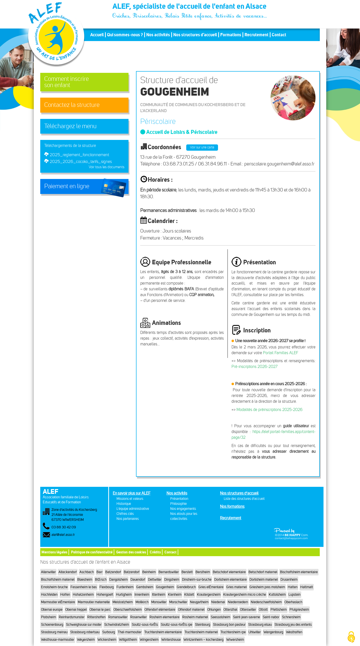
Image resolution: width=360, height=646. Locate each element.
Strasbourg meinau (54, 632)
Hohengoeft (104, 594)
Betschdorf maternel (262, 572)
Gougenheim (165, 587)
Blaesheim (84, 579)
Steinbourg (202, 624)
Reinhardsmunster (71, 617)
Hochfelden (49, 594)
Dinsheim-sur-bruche (197, 579)
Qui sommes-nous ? (125, 34)
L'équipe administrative (132, 509)
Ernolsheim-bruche (54, 587)
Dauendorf (137, 579)
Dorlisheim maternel (264, 579)
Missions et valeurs (129, 499)
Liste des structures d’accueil (244, 499)
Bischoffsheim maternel (57, 579)
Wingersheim (149, 639)
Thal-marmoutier (130, 632)
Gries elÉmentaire (211, 587)
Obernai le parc (100, 609)
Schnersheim (291, 617)
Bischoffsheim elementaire (299, 572)
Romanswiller (118, 617)
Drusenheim (289, 579)
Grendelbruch (186, 587)
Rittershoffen (96, 617)
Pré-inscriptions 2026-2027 (255, 366)
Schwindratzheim (116, 624)
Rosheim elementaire (165, 617)
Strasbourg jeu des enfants (293, 624)
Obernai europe (51, 609)
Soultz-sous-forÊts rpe (176, 624)
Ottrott (263, 609)
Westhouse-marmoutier (57, 639)
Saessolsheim (220, 617)
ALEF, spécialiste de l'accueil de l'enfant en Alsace (190, 7)
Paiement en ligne (66, 186)
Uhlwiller (254, 632)
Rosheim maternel (195, 617)
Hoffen (65, 594)
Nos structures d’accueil (195, 34)
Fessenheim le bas (83, 587)
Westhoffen (294, 632)
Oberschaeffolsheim (128, 609)
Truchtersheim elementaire (163, 632)
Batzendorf (113, 572)
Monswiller (158, 602)
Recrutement (256, 34)
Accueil (97, 34)
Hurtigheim (124, 594)
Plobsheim (48, 617)
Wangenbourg (273, 632)
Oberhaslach (293, 602)
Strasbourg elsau (260, 624)
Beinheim (149, 572)
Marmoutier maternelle (94, 602)
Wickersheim (107, 639)
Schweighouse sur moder (84, 624)
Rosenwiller (138, 617)
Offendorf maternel (191, 609)
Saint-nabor (271, 617)
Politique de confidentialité (91, 552)
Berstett (187, 572)
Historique (123, 504)
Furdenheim (125, 587)
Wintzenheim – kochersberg (204, 639)
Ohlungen (214, 609)
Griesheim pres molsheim (267, 587)
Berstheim (203, 572)
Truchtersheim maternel (201, 632)
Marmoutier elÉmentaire (58, 602)
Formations (230, 34)
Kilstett (189, 594)
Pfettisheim (278, 609)
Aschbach (87, 572)
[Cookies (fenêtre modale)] (351, 637)
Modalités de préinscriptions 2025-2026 (269, 409)
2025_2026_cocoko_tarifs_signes (81, 161)
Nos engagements (183, 509)
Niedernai (218, 602)
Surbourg (108, 632)
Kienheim (175, 594)
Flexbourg (107, 587)
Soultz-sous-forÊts (145, 624)
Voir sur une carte (202, 147)
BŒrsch (100, 579)
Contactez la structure (72, 105)
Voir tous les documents (106, 167)
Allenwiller (48, 572)
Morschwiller (178, 602)
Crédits (155, 552)
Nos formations (232, 506)
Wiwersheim (235, 639)
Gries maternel (236, 587)
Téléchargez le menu (70, 126)
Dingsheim (171, 579)
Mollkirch (142, 602)
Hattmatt (306, 587)
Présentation (179, 499)
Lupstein (294, 594)
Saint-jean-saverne (246, 617)
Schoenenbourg (52, 624)
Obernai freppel (76, 609)
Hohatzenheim (83, 594)
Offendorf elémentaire (159, 609)
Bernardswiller (168, 572)
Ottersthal (230, 609)
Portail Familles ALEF (280, 352)
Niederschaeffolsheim (266, 602)
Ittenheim (158, 594)
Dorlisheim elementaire (230, 579)
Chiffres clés (125, 514)
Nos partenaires (127, 519)
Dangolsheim (118, 579)
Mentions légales (54, 552)
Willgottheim (128, 639)
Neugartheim (199, 602)
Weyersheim (86, 639)
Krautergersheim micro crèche (244, 594)
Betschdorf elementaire (229, 572)
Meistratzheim (122, 602)
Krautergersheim (208, 594)
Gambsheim (144, 587)
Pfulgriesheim (299, 609)
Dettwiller (155, 579)
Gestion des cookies (131, 552)
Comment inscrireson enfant (66, 82)
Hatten (293, 587)
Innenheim (141, 594)
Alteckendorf (67, 572)
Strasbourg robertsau (85, 632)
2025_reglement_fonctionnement (79, 154)
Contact (279, 34)
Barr (99, 572)
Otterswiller (248, 609)
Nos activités (158, 34)
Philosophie (178, 504)
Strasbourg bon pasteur (229, 624)
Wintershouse (171, 639)
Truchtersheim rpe (233, 632)
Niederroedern (238, 602)
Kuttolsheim (277, 594)
